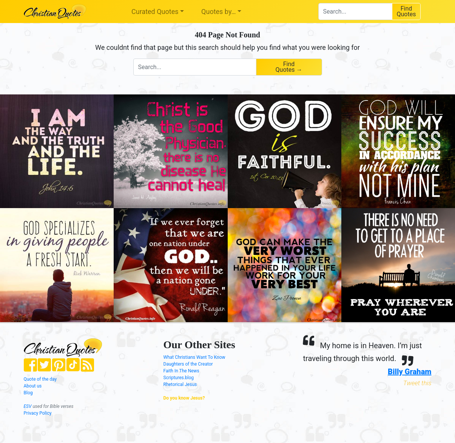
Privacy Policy (38, 413)
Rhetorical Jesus (180, 384)
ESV (28, 406)
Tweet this (417, 383)
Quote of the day (40, 379)
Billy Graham (409, 371)
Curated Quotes (155, 11)
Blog (28, 392)
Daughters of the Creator (188, 364)
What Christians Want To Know (194, 357)
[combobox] (355, 11)
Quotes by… (218, 11)
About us (33, 386)
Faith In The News (181, 371)
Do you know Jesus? (184, 398)
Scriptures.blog (178, 377)
